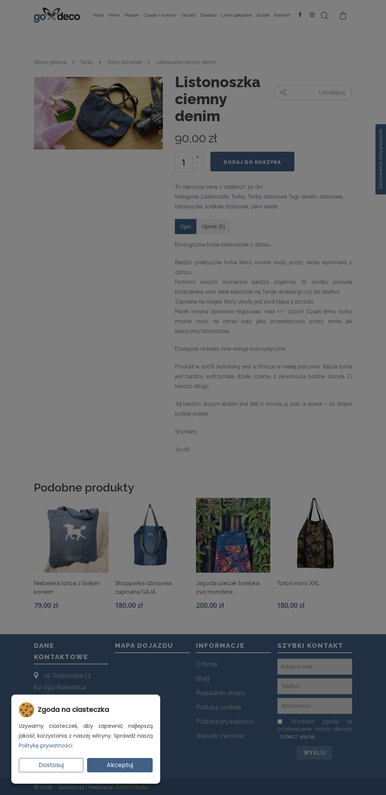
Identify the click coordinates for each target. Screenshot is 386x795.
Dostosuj (51, 765)
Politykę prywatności (45, 745)
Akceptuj (120, 765)
